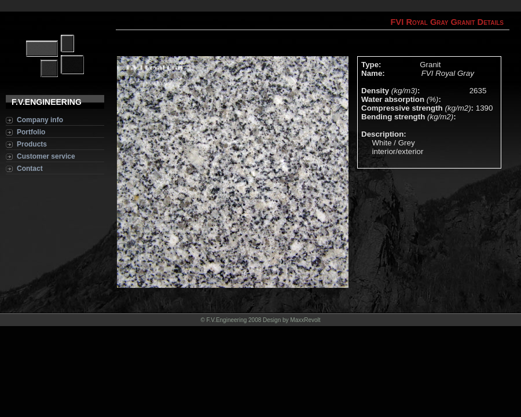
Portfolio (31, 132)
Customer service (46, 156)
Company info (40, 120)
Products (32, 144)
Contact (30, 168)
